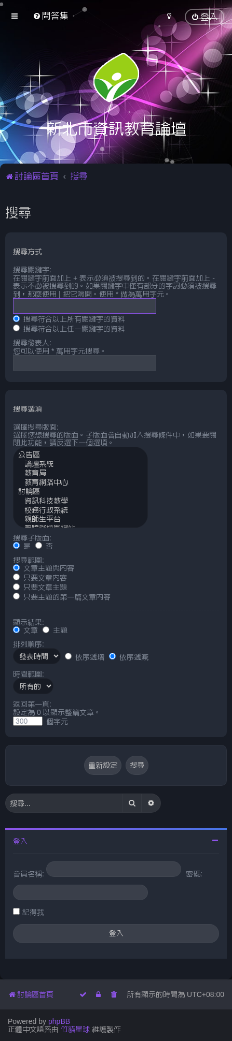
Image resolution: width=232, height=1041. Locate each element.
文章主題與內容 (43, 567)
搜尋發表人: (32, 342)
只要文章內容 (40, 577)
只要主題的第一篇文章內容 (62, 596)
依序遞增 (84, 657)
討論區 (80, 492)
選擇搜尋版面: (36, 427)
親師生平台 (80, 519)
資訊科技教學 (80, 501)
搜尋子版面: (32, 537)
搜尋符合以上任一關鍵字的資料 (69, 328)
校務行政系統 (80, 511)
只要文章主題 (40, 587)
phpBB (59, 1021)
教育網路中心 (80, 483)
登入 (20, 841)
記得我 (33, 912)
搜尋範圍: (28, 560)
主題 (55, 630)
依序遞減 (128, 657)
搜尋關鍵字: (32, 269)
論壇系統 (80, 465)
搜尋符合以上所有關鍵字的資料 (69, 318)
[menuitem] (50, 16)
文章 (25, 630)
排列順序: (28, 644)
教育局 (80, 473)
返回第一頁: (32, 704)
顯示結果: (28, 622)
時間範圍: (28, 674)
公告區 (80, 455)
